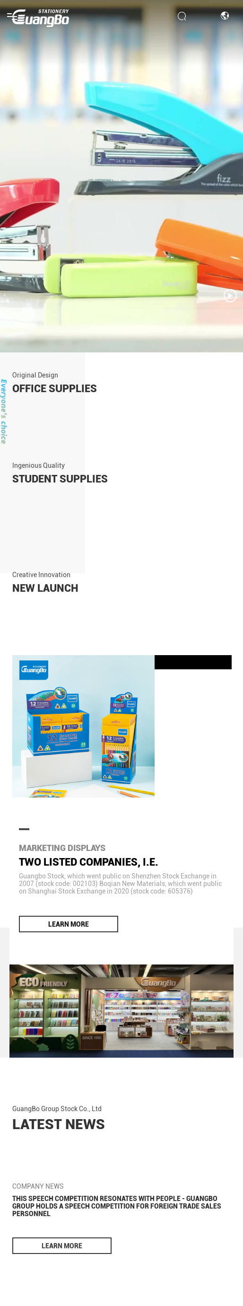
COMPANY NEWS (38, 1186)
